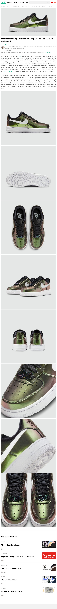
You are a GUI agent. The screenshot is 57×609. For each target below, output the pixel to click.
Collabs (15, 2)
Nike (20, 56)
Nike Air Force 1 (8, 71)
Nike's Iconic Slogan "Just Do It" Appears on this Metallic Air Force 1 (32, 6)
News (27, 2)
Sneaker (9, 2)
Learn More (48, 52)
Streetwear (21, 2)
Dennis (7, 44)
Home (3, 6)
